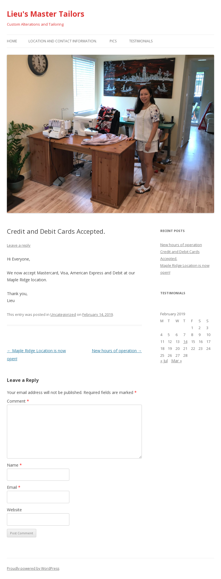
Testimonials (141, 41)
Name (14, 465)
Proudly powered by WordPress (33, 568)
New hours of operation (117, 350)
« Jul (164, 360)
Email (13, 487)
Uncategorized (63, 314)
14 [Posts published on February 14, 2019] (185, 341)
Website (14, 509)
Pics (113, 41)
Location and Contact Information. (62, 41)
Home (12, 41)
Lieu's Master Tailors (45, 14)
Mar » (176, 360)
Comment (18, 401)
